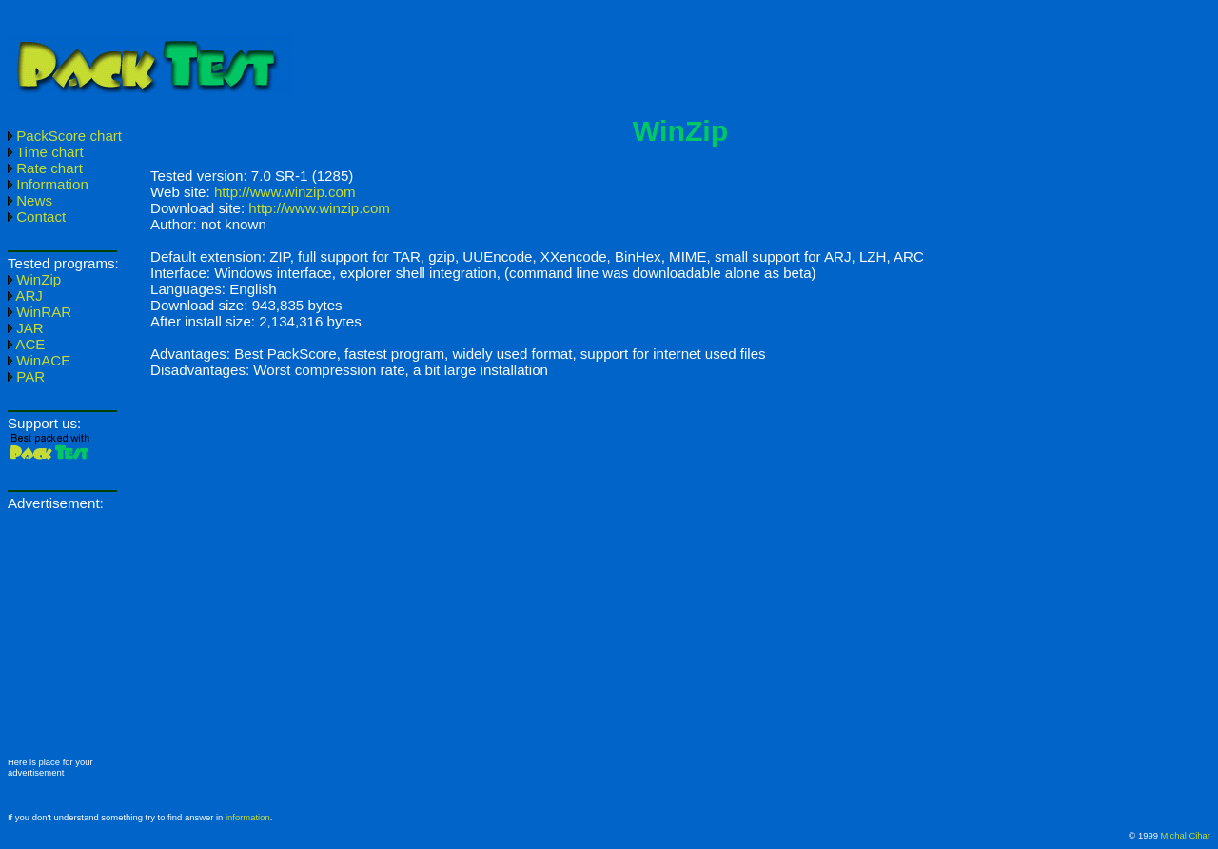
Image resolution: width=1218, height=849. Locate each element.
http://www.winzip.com (285, 192)
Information (48, 184)
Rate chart (45, 168)
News (30, 200)
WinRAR (39, 312)
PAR (26, 376)
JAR (26, 328)
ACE (26, 344)
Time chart (46, 152)
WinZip (34, 279)
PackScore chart (65, 136)
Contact (37, 216)
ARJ (25, 295)
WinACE (39, 360)
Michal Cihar (1185, 835)
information (248, 817)
